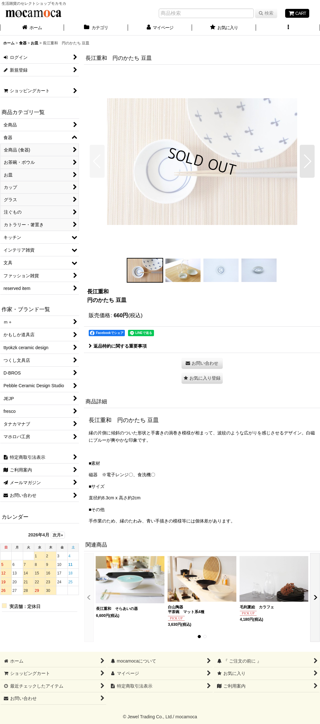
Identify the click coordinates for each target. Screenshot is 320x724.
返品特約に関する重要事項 (118, 346)
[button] (288, 28)
